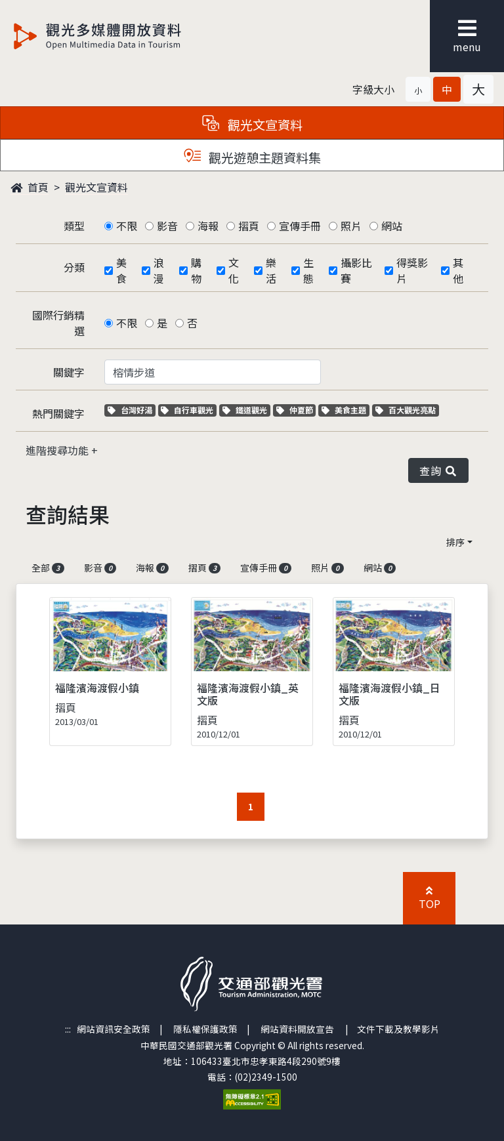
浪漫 (159, 270)
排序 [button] (455, 542)
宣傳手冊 (300, 226)
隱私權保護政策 (205, 1028)
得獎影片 (412, 270)
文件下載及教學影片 (398, 1028)
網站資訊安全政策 (113, 1028)
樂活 (271, 270)
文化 (233, 270)
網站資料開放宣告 (297, 1028)
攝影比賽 (356, 270)
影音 (167, 226)
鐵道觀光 (246, 409)
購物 (196, 270)
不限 (126, 226)
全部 (48, 567)
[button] (418, 89)
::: (68, 1028)
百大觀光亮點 (405, 409)
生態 (308, 270)
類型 (74, 226)
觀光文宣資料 (96, 187)
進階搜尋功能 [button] (58, 450)
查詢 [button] (438, 470)
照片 (351, 226)
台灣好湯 (132, 409)
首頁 (29, 187)
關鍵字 (69, 372)
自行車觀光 (187, 409)
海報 (208, 226)
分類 (74, 267)
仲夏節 (296, 409)
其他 (458, 270)
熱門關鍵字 (58, 413)
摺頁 (248, 226)
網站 (391, 226)
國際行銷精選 (58, 323)
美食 (121, 270)
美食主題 (345, 409)
